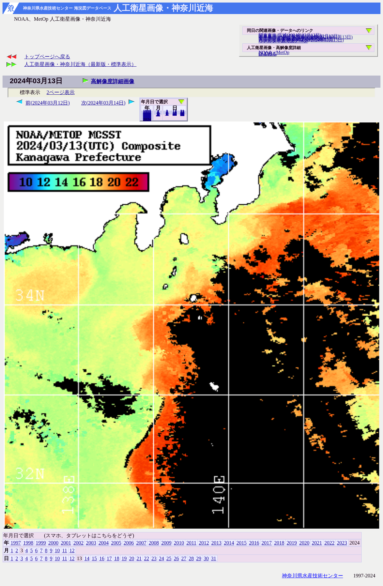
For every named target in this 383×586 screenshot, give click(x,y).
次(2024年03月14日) (103, 103)
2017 (266, 543)
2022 (329, 543)
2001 (66, 543)
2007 (141, 543)
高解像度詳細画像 (112, 81)
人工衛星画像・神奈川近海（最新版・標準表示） (80, 64)
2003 (91, 543)
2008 (154, 543)
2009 (166, 543)
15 (94, 558)
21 (139, 558)
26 (176, 558)
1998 (28, 543)
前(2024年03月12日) (48, 103)
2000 (53, 543)
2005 (116, 543)
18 (116, 558)
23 (154, 558)
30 (206, 558)
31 (182, 114)
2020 (304, 543)
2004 (104, 543)
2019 (292, 543)
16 (101, 558)
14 (86, 558)
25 (169, 558)
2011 (191, 543)
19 (124, 558)
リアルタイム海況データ (283, 40)
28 (191, 558)
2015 (241, 543)
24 (161, 558)
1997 (16, 543)
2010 (179, 543)
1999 (41, 543)
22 (146, 558)
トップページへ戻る (47, 56)
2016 (254, 543)
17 (109, 558)
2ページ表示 (61, 92)
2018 (279, 543)
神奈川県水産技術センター (312, 575)
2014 (229, 543)
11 (64, 550)
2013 (216, 543)
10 (167, 114)
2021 (317, 543)
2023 (147, 119)
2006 (129, 543)
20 (175, 114)
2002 (78, 543)
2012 (204, 543)
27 (183, 558)
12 (158, 114)
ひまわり (267, 53)
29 (198, 558)
